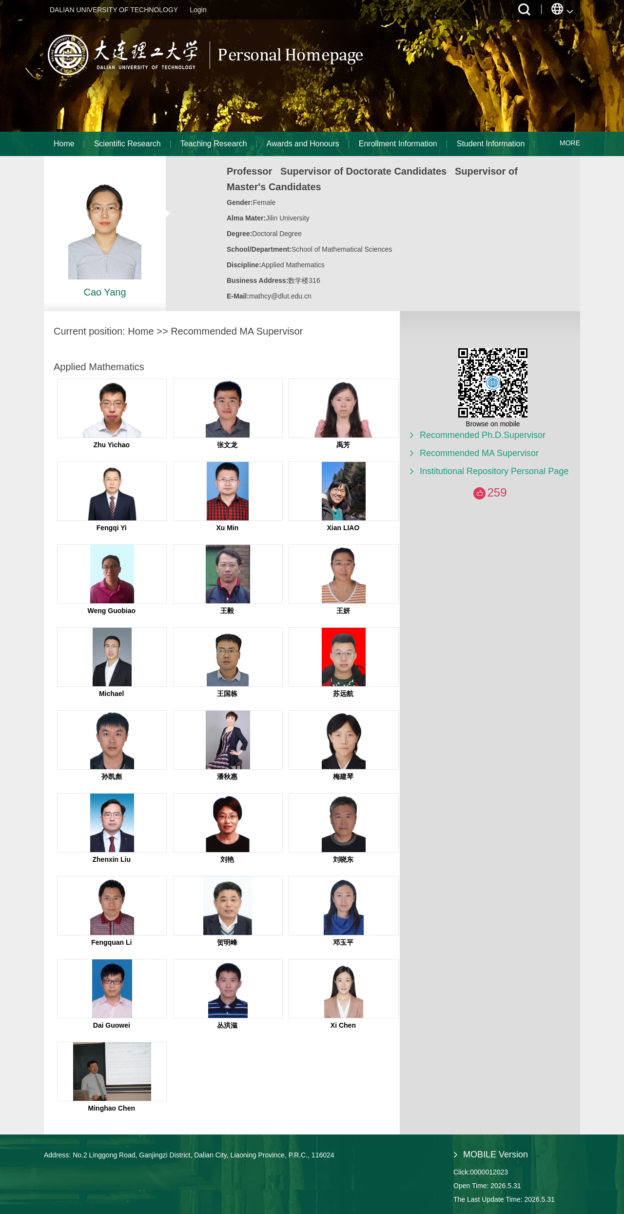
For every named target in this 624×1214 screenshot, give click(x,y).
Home (64, 143)
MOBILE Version (495, 1154)
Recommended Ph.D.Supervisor (483, 435)
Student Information (491, 143)
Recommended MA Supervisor (479, 453)
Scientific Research (127, 143)
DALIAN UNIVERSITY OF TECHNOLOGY (114, 10)
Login (198, 10)
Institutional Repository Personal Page (494, 471)
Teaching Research (213, 143)
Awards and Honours (303, 143)
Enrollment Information (398, 143)
